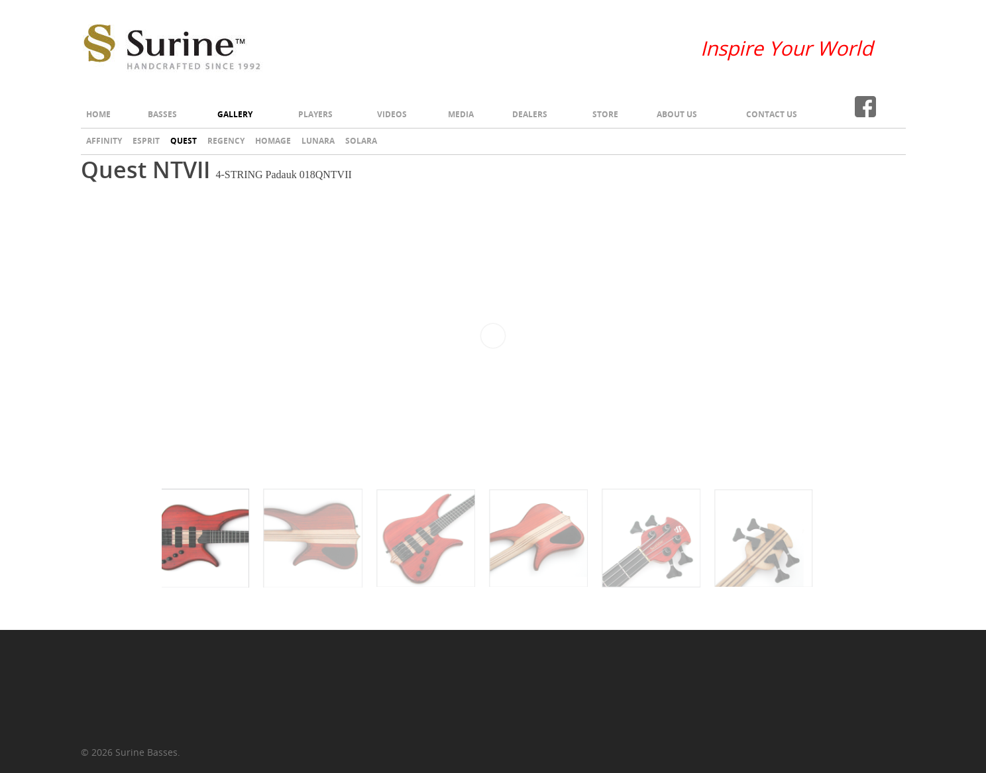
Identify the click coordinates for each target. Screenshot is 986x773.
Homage (273, 140)
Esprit (146, 140)
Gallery (234, 114)
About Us (677, 114)
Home (98, 114)
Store (605, 114)
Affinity (104, 140)
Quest (183, 140)
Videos (392, 114)
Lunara (318, 140)
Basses (162, 114)
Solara (361, 140)
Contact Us (771, 114)
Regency (226, 140)
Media (461, 114)
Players (315, 114)
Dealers (529, 114)
